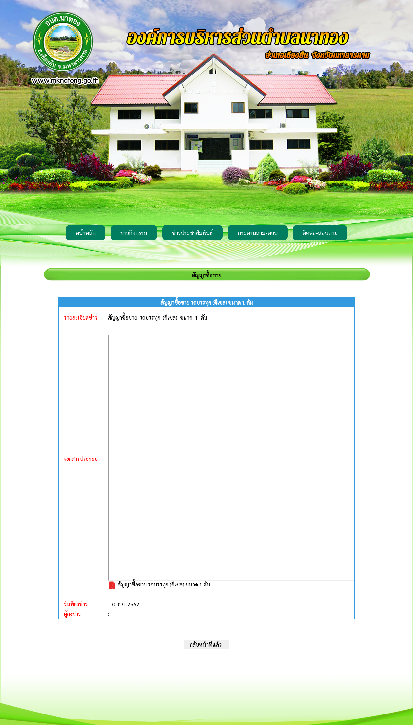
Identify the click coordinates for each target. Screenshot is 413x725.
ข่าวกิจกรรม (133, 232)
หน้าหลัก (86, 232)
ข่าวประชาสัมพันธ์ (192, 232)
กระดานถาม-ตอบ (258, 232)
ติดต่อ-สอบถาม (320, 232)
